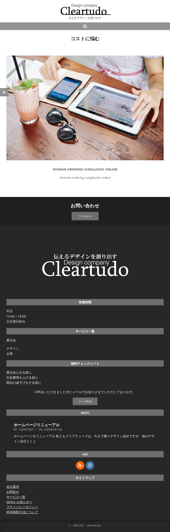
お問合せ (12, 492)
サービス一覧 (15, 497)
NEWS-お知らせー (19, 502)
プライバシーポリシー (22, 507)
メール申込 (85, 401)
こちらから (85, 216)
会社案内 (12, 487)
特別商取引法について (22, 512)
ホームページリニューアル (37, 424)
